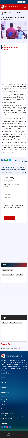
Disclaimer (3, 396)
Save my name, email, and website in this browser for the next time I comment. (13, 207)
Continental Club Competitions (7, 413)
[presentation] (13, 213)
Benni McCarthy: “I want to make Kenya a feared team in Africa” (21, 169)
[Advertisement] (14, 66)
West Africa (3, 387)
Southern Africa (4, 385)
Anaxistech (21, 435)
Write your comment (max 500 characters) (11, 185)
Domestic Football (7, 270)
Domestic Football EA (8, 274)
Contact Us (3, 402)
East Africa (19, 274)
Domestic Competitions (6, 416)
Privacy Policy (4, 399)
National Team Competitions (7, 418)
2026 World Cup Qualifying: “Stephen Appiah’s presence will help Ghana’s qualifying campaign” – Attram (8, 169)
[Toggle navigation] (25, 7)
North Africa (3, 382)
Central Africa (4, 377)
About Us (3, 404)
